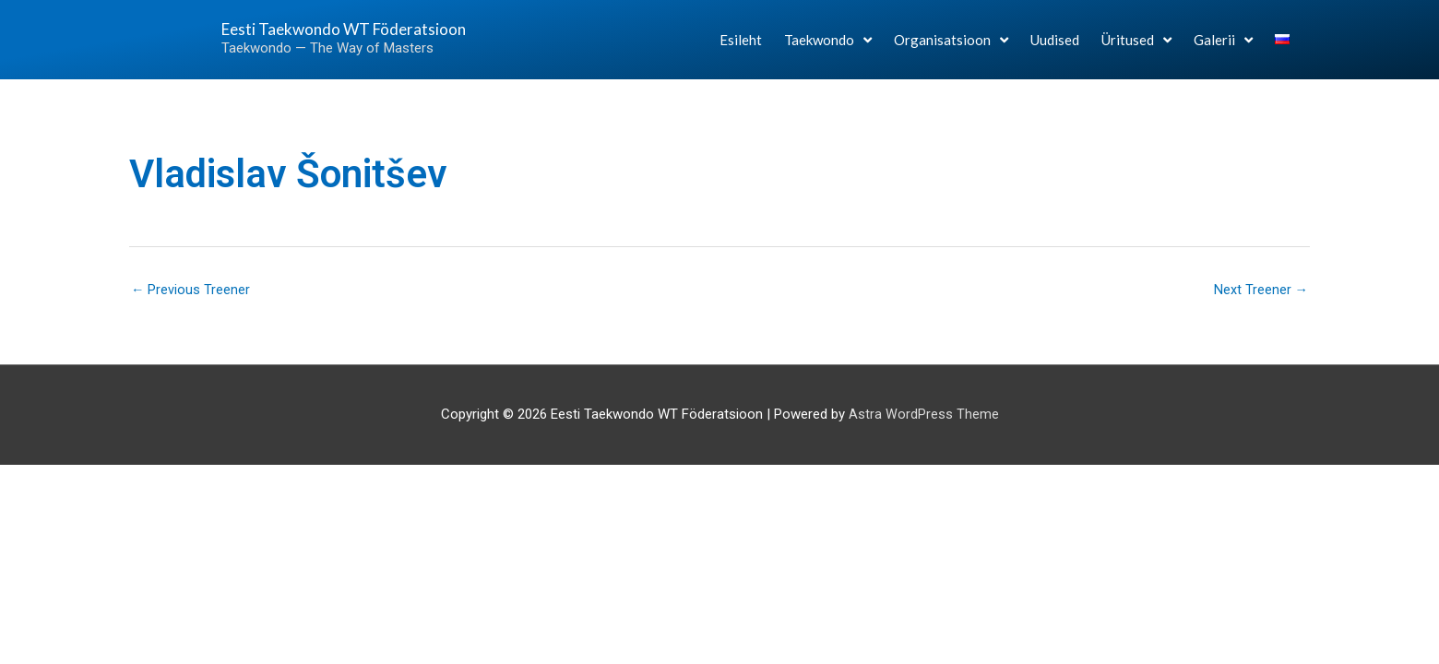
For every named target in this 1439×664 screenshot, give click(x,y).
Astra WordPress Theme (924, 416)
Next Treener (1260, 290)
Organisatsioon (951, 47)
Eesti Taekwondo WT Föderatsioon (308, 36)
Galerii (1223, 47)
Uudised (1054, 48)
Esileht (741, 48)
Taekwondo (828, 47)
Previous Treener (191, 290)
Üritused (1136, 47)
